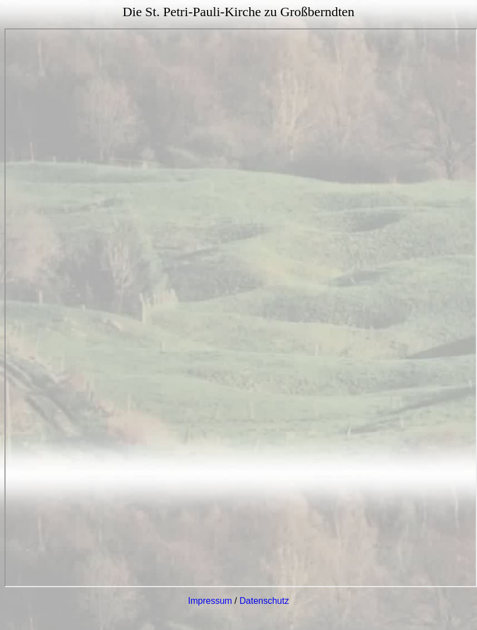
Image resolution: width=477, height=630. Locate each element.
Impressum (210, 601)
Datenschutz (264, 601)
